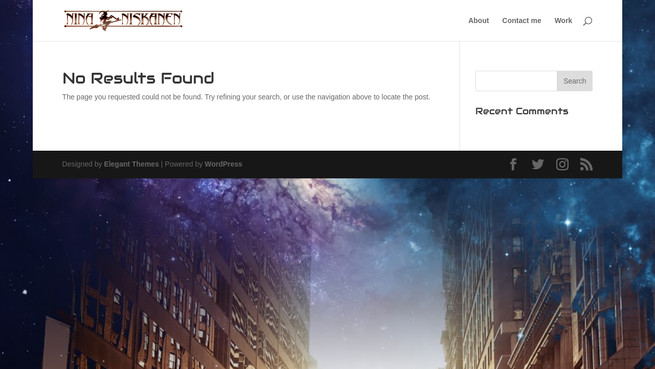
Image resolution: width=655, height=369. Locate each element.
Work (564, 21)
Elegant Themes (131, 164)
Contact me (522, 21)
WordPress (224, 164)
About (478, 21)
